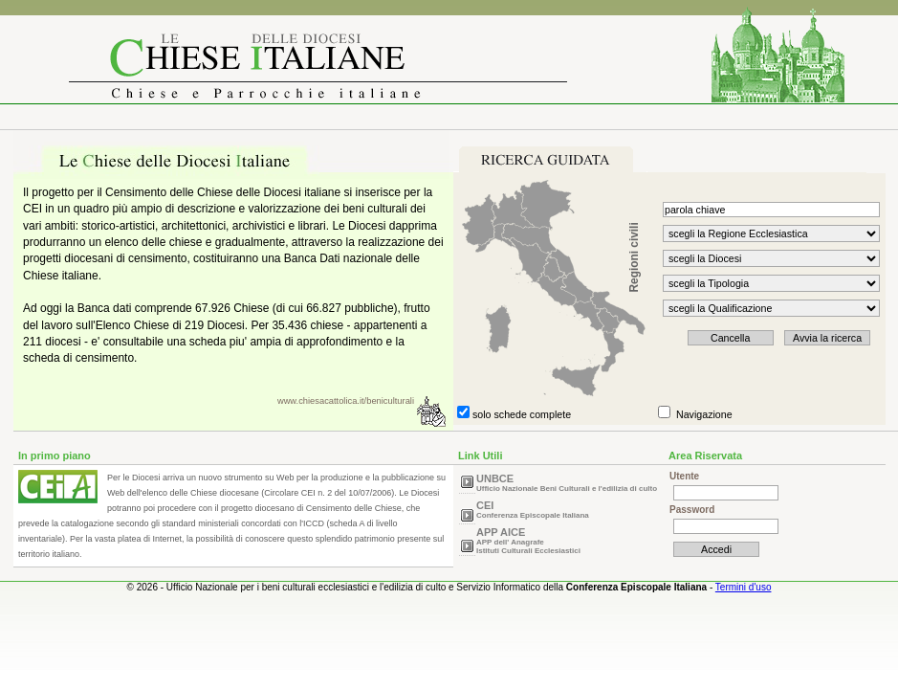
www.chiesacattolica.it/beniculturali (345, 401)
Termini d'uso (743, 587)
